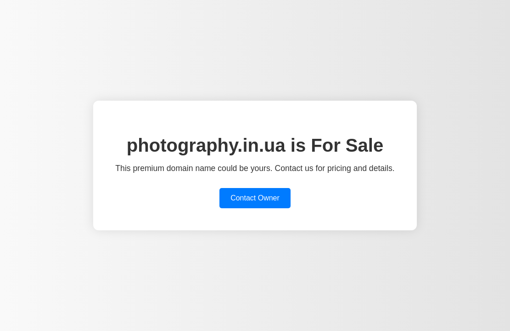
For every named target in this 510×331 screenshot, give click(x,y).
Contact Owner (255, 198)
